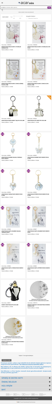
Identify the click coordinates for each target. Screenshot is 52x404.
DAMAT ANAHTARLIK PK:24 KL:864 (10, 304)
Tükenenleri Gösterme (32, 18)
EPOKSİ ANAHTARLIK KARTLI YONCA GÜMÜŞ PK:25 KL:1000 (12, 84)
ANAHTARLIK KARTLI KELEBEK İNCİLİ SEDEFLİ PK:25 (38, 231)
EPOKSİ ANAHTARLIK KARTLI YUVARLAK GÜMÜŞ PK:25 (11, 47)
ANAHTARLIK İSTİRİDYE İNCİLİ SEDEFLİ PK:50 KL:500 (38, 195)
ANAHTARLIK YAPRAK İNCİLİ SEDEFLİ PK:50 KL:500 (12, 195)
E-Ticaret (21, 402)
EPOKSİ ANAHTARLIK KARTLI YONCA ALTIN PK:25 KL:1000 (38, 84)
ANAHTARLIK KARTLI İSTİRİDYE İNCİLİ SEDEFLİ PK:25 (39, 268)
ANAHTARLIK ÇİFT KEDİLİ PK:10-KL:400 (37, 120)
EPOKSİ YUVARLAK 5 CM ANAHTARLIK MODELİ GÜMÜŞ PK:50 (39, 305)
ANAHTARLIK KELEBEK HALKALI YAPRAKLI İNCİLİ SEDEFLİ (12, 158)
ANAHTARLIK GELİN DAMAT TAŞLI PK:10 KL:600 (13, 120)
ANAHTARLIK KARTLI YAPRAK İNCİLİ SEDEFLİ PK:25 (12, 268)
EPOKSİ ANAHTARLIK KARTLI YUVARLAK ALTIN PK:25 (39, 47)
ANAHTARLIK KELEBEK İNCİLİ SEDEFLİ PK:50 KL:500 (38, 158)
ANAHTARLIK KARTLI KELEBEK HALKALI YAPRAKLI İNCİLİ (11, 231)
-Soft (17, 402)
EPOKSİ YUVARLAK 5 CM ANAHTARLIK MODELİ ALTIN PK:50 (13, 342)
